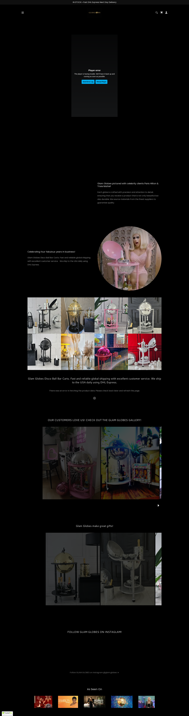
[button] (22, 19)
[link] (94, 19)
